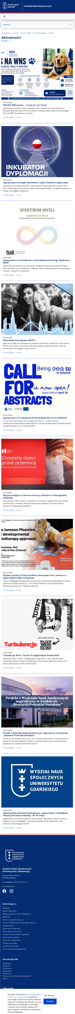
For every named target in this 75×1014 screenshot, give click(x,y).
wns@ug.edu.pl (8, 886)
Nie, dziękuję (49, 995)
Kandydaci (7, 963)
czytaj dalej (8, 117)
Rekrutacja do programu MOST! (19, 340)
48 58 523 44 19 (20, 882)
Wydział (16, 33)
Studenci (6, 966)
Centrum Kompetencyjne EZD (14, 949)
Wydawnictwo (8, 926)
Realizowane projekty (11, 937)
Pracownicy (7, 973)
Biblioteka (6, 917)
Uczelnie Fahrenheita (11, 946)
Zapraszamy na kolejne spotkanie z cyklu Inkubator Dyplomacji (35, 182)
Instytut (51, 33)
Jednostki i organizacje (12, 940)
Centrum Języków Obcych (13, 920)
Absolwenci (7, 971)
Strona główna (6, 33)
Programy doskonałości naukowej (16, 934)
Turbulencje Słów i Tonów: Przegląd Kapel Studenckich (31, 655)
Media (5, 978)
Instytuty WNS (26, 33)
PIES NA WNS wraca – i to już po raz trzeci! (25, 105)
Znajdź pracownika (10, 943)
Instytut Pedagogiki (39, 33)
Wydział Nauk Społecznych (38, 6)
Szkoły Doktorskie (10, 911)
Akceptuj (50, 1001)
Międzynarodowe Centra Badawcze (17, 914)
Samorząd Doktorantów (12, 931)
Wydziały (6, 908)
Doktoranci (7, 968)
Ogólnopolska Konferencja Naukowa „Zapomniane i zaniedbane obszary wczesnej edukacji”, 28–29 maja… (35, 814)
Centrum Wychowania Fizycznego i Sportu (19, 923)
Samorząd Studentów (11, 928)
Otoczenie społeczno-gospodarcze (17, 976)
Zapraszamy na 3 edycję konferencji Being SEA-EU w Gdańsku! (35, 418)
